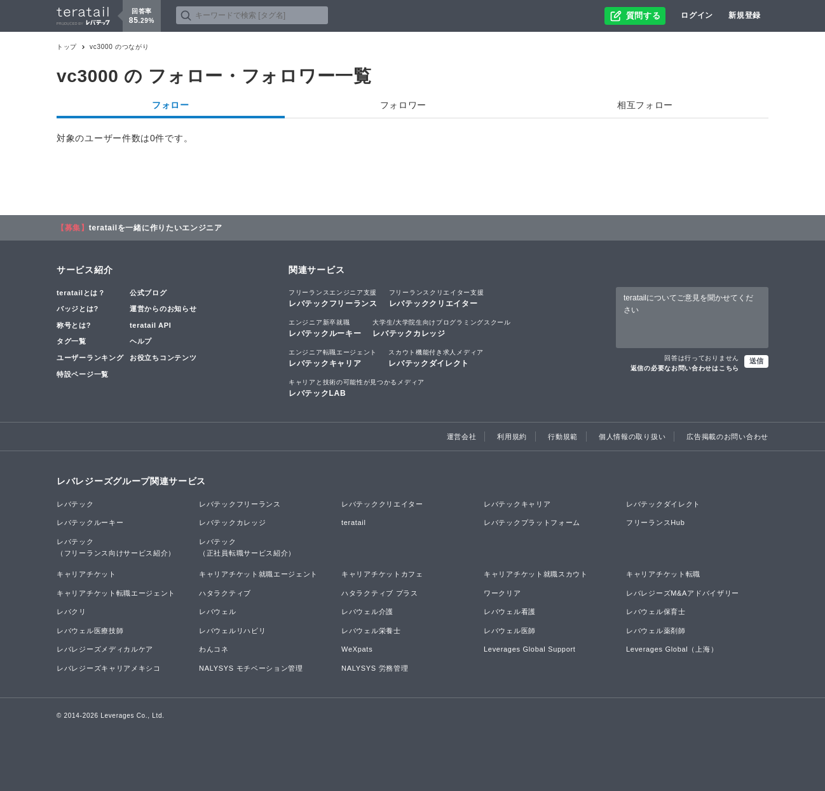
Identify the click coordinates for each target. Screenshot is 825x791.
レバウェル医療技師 (90, 630)
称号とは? (74, 325)
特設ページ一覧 (83, 374)
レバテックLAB (357, 387)
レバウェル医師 (510, 630)
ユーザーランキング (90, 357)
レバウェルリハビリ (232, 630)
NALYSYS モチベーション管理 (251, 668)
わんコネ (214, 649)
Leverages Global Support (530, 649)
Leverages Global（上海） (672, 649)
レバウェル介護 (367, 611)
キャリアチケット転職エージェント (116, 593)
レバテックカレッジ (441, 328)
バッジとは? (78, 308)
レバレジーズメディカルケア (105, 649)
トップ (67, 46)
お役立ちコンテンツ (163, 357)
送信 (756, 361)
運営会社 (462, 436)
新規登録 (744, 15)
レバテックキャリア (333, 357)
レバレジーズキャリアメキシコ (109, 668)
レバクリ (71, 611)
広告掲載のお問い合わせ (727, 436)
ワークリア (502, 593)
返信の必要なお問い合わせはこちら (685, 368)
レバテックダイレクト (436, 357)
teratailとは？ (81, 293)
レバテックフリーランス (333, 298)
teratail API (150, 325)
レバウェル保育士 (656, 611)
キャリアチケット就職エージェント (258, 574)
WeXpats (356, 649)
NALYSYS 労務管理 (374, 668)
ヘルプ (141, 341)
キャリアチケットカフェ (382, 574)
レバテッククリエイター (436, 298)
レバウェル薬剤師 (656, 630)
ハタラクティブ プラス (379, 593)
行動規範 (563, 436)
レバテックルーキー (325, 328)
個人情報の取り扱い (632, 436)
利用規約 (512, 436)
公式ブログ (148, 293)
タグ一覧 (71, 341)
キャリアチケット (86, 574)
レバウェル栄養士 (371, 630)
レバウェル (217, 611)
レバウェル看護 (510, 611)
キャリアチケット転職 (663, 574)
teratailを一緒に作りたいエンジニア (155, 227)
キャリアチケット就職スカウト (536, 574)
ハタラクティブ (225, 593)
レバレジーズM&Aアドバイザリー (682, 593)
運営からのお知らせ (163, 308)
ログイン (697, 15)
